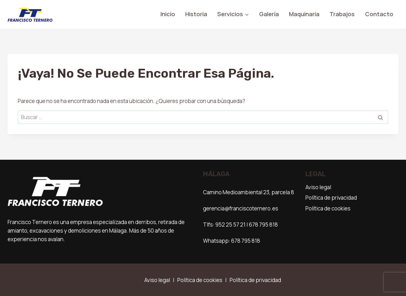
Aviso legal (318, 187)
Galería (269, 14)
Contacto (379, 14)
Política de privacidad (331, 197)
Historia (196, 14)
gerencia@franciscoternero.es (240, 208)
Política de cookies (327, 208)
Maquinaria (304, 14)
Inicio (167, 14)
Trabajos (342, 14)
